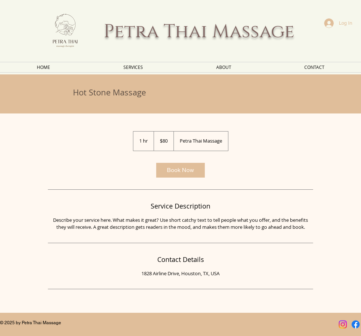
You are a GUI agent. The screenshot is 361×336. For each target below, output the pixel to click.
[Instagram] (342, 324)
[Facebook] (355, 324)
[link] (180, 170)
